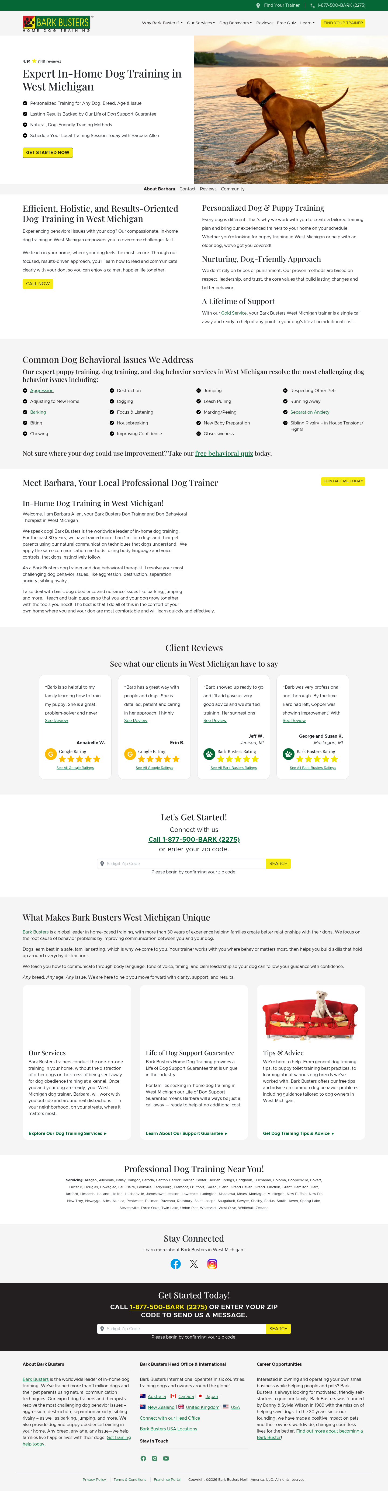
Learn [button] (305, 23)
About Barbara (159, 189)
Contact (187, 189)
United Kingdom (202, 1407)
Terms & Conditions (130, 1480)
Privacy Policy (94, 1480)
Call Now (38, 284)
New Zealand (161, 1407)
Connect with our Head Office (170, 1418)
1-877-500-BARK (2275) (168, 1307)
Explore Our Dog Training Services (66, 1133)
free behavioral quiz (224, 453)
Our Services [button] (199, 23)
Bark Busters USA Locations (168, 1429)
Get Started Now (48, 153)
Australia (157, 1397)
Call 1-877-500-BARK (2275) (194, 840)
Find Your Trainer (343, 23)
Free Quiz (286, 23)
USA (235, 1407)
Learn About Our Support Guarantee (185, 1133)
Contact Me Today (343, 481)
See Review (56, 721)
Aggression (42, 391)
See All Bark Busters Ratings (234, 768)
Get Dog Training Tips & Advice (297, 1133)
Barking (38, 412)
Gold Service (234, 313)
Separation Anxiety (310, 412)
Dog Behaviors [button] (234, 23)
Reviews (264, 23)
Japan (212, 1397)
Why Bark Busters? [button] (160, 23)
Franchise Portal (167, 1480)
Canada (186, 1397)
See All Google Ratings (75, 768)
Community (233, 189)
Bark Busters (36, 932)
